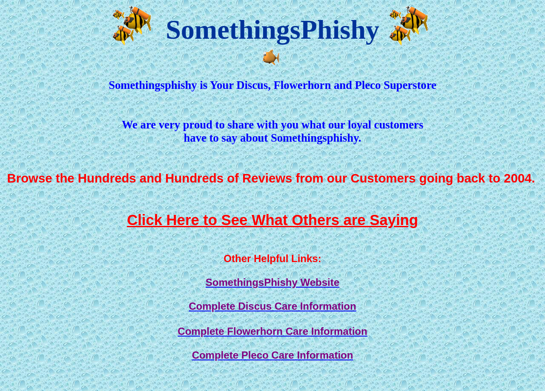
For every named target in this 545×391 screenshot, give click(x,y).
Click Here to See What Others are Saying (272, 220)
